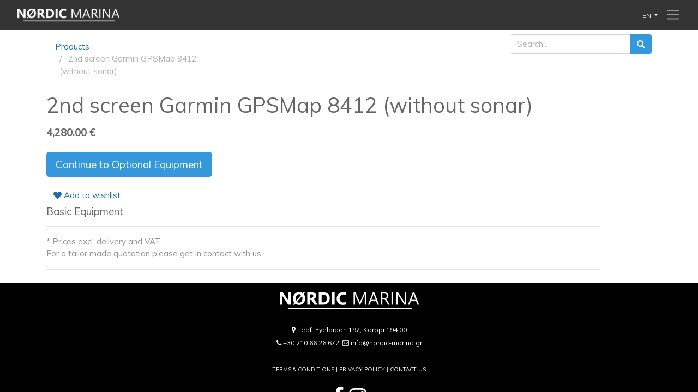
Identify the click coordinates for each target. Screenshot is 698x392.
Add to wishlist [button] (87, 195)
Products (72, 46)
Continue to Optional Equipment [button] (129, 164)
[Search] (641, 44)
